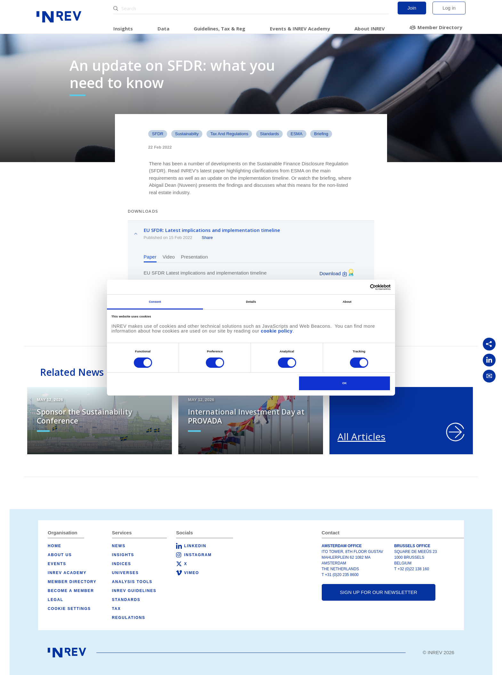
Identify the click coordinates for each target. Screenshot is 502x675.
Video (169, 256)
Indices (121, 564)
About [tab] (347, 301)
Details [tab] (251, 301)
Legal (55, 599)
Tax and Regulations (229, 133)
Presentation (194, 256)
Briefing (321, 133)
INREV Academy (67, 573)
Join (412, 8)
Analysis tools (132, 582)
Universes (125, 573)
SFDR (157, 133)
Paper (150, 256)
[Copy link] (489, 344)
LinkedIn (195, 546)
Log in (449, 8)
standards (269, 133)
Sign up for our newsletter (378, 592)
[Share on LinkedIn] (489, 360)
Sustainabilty (187, 133)
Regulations (128, 617)
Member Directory (439, 27)
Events (57, 564)
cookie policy (277, 330)
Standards (126, 599)
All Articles (361, 436)
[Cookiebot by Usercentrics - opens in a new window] (363, 287)
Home (54, 546)
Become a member (71, 591)
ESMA (297, 133)
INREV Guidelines (134, 591)
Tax (116, 608)
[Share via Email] (489, 376)
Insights (123, 28)
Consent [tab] (155, 301)
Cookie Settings (69, 608)
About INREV (369, 28)
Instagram (198, 555)
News (118, 546)
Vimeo (191, 573)
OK (344, 383)
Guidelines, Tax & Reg (219, 28)
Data (163, 28)
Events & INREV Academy (300, 28)
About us (60, 555)
